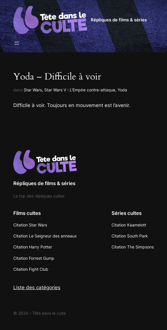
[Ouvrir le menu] (16, 43)
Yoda (122, 89)
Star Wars (33, 89)
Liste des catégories (36, 287)
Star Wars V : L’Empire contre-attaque (79, 89)
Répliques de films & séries (119, 20)
